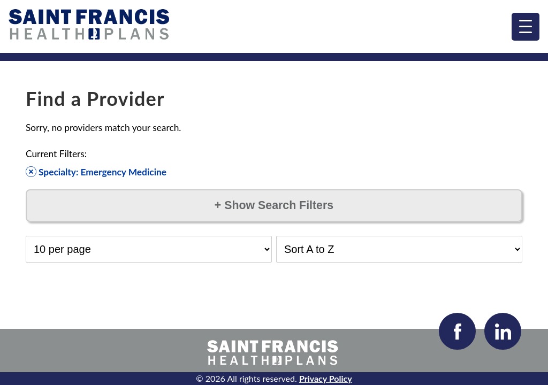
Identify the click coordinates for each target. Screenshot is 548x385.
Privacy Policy (325, 378)
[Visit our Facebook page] (457, 331)
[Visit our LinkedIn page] (502, 331)
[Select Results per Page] (149, 249)
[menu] (525, 27)
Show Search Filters (274, 205)
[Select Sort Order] (399, 249)
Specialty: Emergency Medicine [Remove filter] (96, 172)
